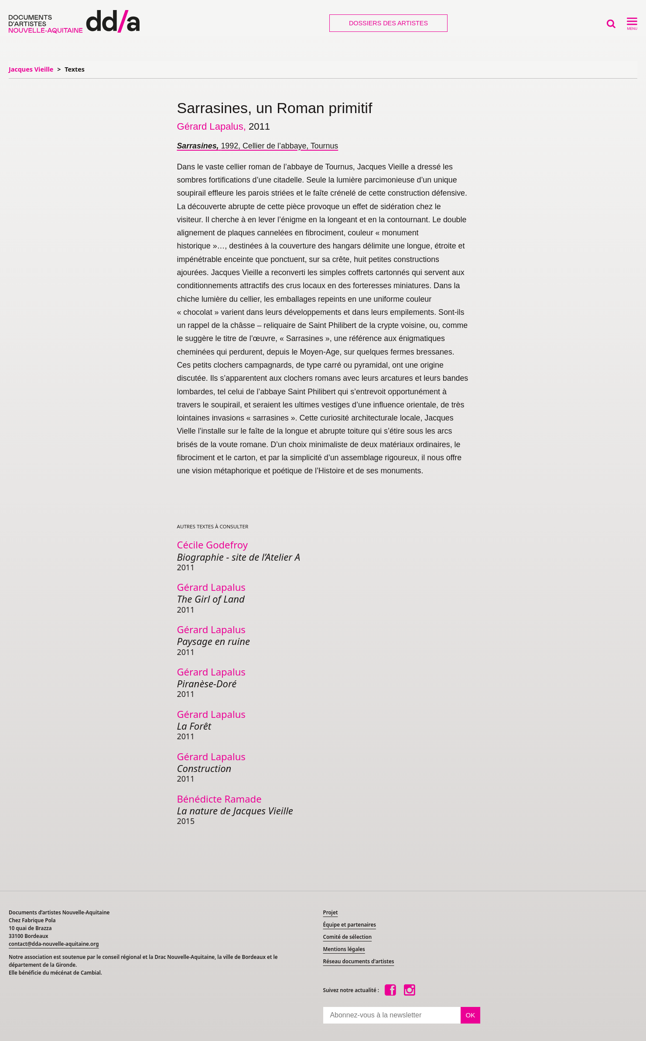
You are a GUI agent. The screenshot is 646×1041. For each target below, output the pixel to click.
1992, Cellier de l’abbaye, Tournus (257, 145)
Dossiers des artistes (388, 23)
